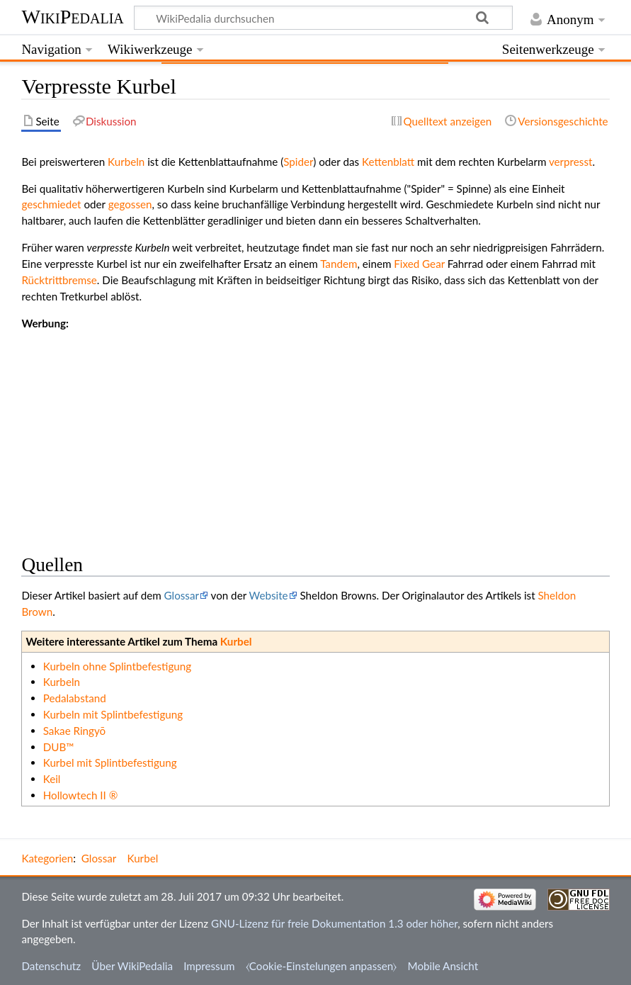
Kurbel (236, 641)
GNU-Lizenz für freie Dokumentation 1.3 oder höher (334, 923)
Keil (52, 778)
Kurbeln (126, 161)
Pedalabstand (74, 698)
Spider (298, 161)
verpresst (571, 161)
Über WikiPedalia (132, 965)
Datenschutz (51, 965)
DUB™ (58, 747)
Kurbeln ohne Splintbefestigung (117, 666)
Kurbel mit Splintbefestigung (110, 762)
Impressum (209, 965)
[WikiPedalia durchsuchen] (324, 17)
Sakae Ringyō (74, 730)
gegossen (130, 204)
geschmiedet (51, 204)
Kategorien (47, 858)
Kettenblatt (388, 161)
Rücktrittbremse (58, 280)
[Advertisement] (315, 430)
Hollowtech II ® (80, 795)
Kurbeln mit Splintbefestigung (113, 714)
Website (268, 595)
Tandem (338, 263)
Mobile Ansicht (443, 965)
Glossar (181, 595)
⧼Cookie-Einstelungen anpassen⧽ (321, 965)
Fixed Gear (419, 263)
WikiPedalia (72, 17)
